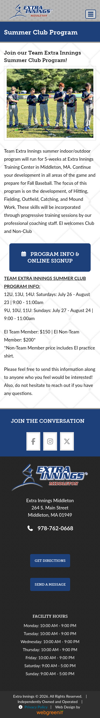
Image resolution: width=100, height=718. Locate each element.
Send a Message (50, 584)
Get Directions (50, 561)
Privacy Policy (35, 707)
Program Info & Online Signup (50, 257)
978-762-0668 (54, 528)
